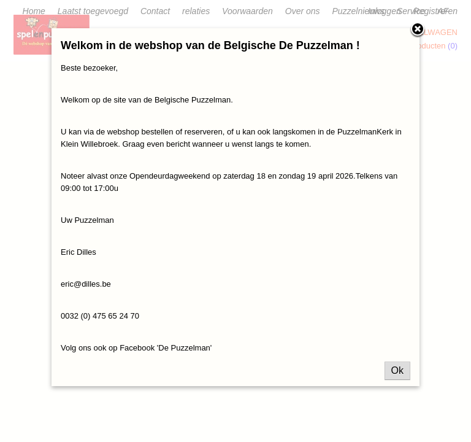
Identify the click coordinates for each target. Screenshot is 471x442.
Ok (397, 370)
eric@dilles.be (86, 284)
